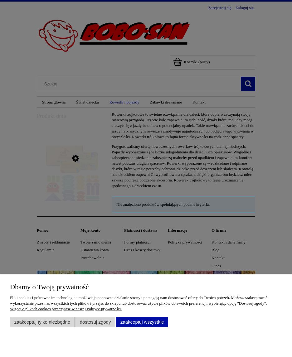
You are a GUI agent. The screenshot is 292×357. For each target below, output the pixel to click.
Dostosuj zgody (95, 322)
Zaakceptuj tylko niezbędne (42, 322)
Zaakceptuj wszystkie (142, 322)
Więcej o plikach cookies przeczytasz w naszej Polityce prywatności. (66, 308)
